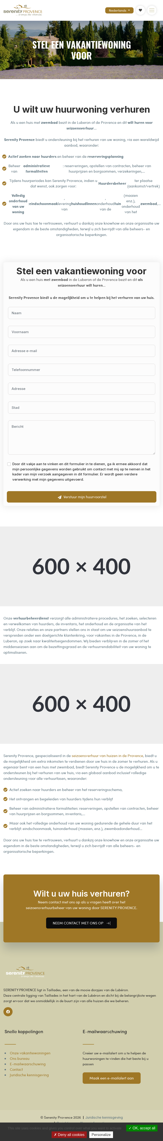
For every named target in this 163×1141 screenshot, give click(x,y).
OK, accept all (142, 1128)
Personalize (101, 1135)
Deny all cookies (69, 1135)
